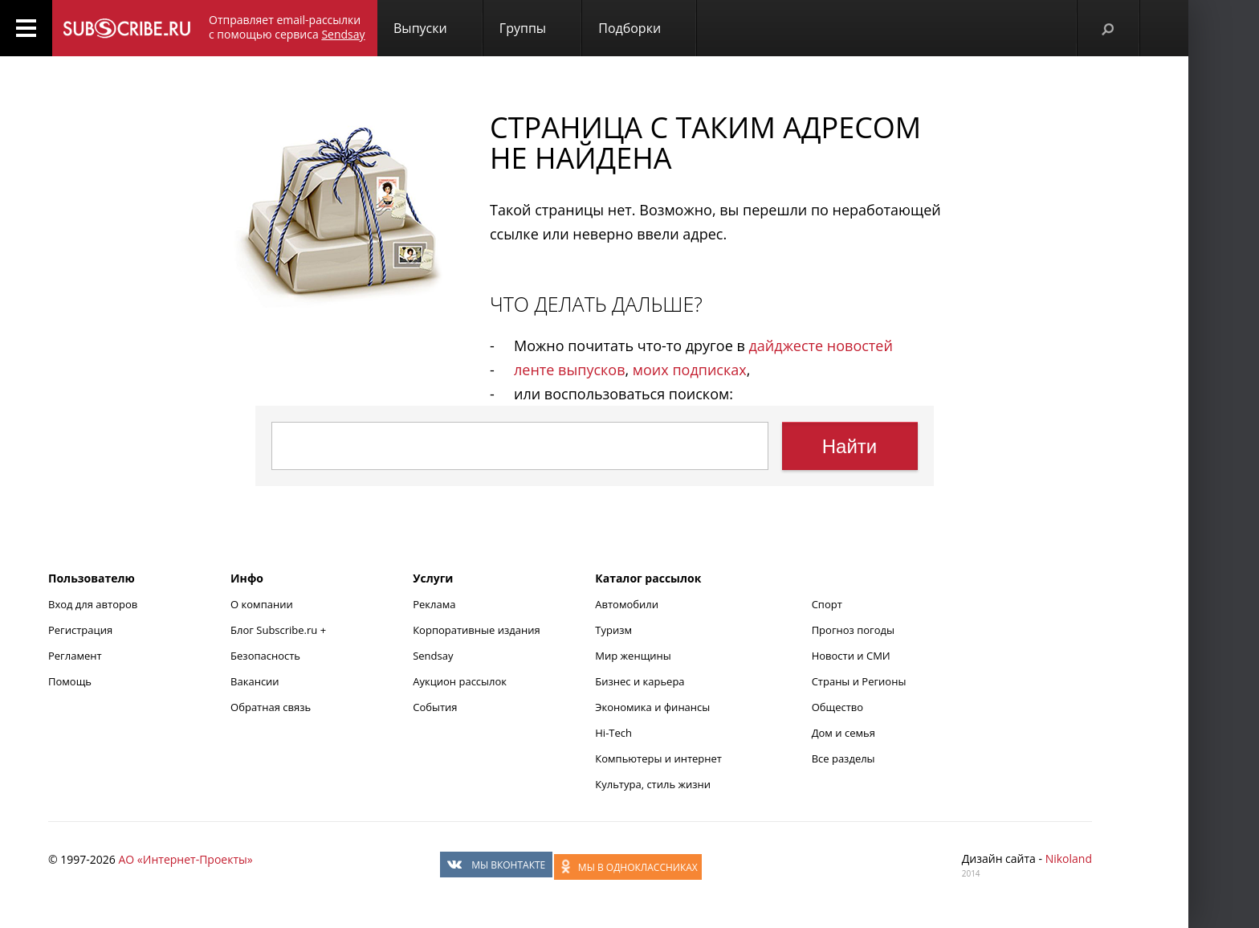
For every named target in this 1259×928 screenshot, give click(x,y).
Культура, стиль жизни (653, 784)
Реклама (434, 604)
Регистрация (80, 630)
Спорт (827, 604)
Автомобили (626, 604)
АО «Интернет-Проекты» (185, 859)
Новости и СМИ (851, 655)
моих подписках (690, 369)
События (435, 707)
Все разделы (843, 758)
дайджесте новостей (821, 345)
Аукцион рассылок (460, 681)
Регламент (75, 655)
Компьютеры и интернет (658, 758)
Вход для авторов (92, 604)
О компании (261, 604)
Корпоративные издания (476, 630)
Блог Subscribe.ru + (279, 630)
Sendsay (433, 655)
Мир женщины (633, 655)
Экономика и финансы (652, 707)
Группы (522, 28)
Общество (837, 707)
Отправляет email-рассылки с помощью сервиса (287, 27)
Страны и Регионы (859, 681)
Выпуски (420, 28)
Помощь (70, 681)
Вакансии (254, 681)
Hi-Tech (613, 733)
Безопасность (265, 655)
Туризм (613, 630)
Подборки (629, 28)
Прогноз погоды (853, 630)
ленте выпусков (569, 369)
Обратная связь (270, 707)
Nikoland (1068, 858)
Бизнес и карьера (639, 681)
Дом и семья (843, 733)
